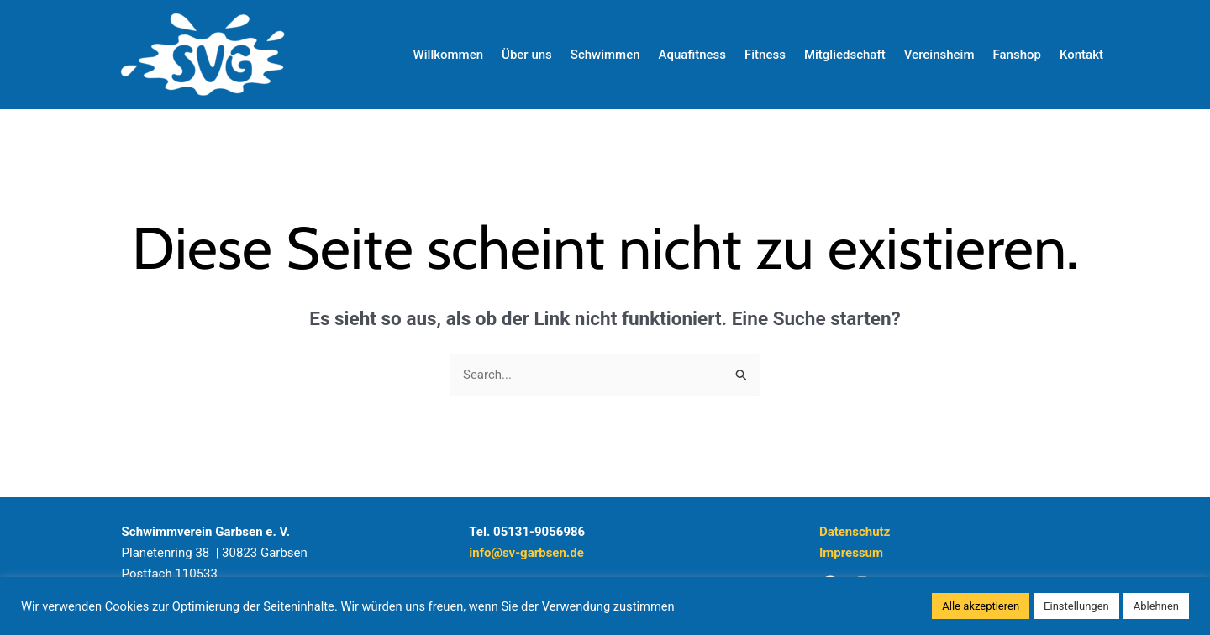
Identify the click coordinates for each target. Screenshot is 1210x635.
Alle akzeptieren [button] (980, 606)
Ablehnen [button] (1156, 606)
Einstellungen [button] (1076, 606)
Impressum (851, 552)
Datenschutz (854, 531)
